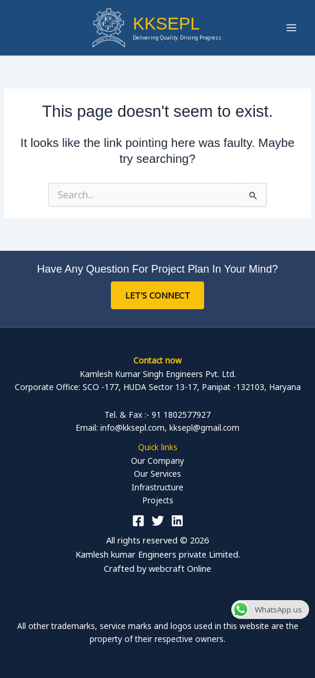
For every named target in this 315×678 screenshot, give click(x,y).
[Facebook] (138, 521)
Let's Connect (157, 295)
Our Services (157, 473)
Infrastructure (157, 487)
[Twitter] (158, 521)
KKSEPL (166, 23)
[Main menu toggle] (292, 28)
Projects (157, 500)
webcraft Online (180, 568)
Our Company (157, 460)
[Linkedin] (177, 521)
